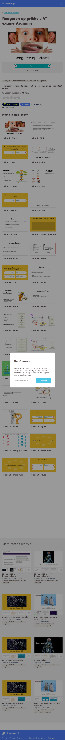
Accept (44, 380)
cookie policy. (26, 375)
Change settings (21, 380)
